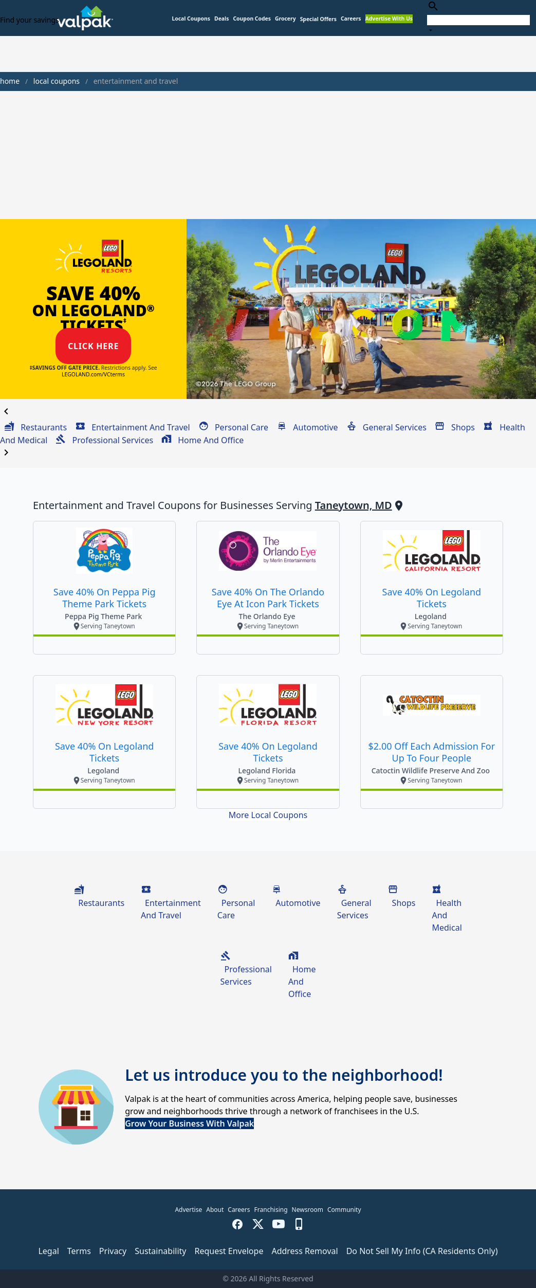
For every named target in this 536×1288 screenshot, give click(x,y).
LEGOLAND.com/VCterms (93, 374)
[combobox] (478, 17)
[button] (318, 19)
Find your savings (29, 20)
